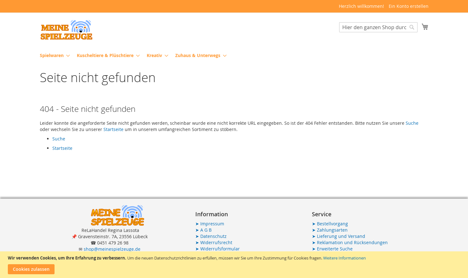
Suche (412, 123)
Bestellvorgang (330, 224)
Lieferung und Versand (338, 236)
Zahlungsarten (330, 230)
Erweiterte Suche (332, 249)
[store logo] (66, 30)
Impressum (209, 224)
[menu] (234, 55)
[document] (235, 264)
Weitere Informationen (344, 258)
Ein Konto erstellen (409, 6)
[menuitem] (53, 55)
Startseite (113, 129)
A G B (203, 230)
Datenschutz (211, 236)
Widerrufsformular (217, 249)
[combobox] (378, 27)
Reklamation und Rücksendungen (350, 242)
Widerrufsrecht (213, 242)
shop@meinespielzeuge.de (112, 249)
